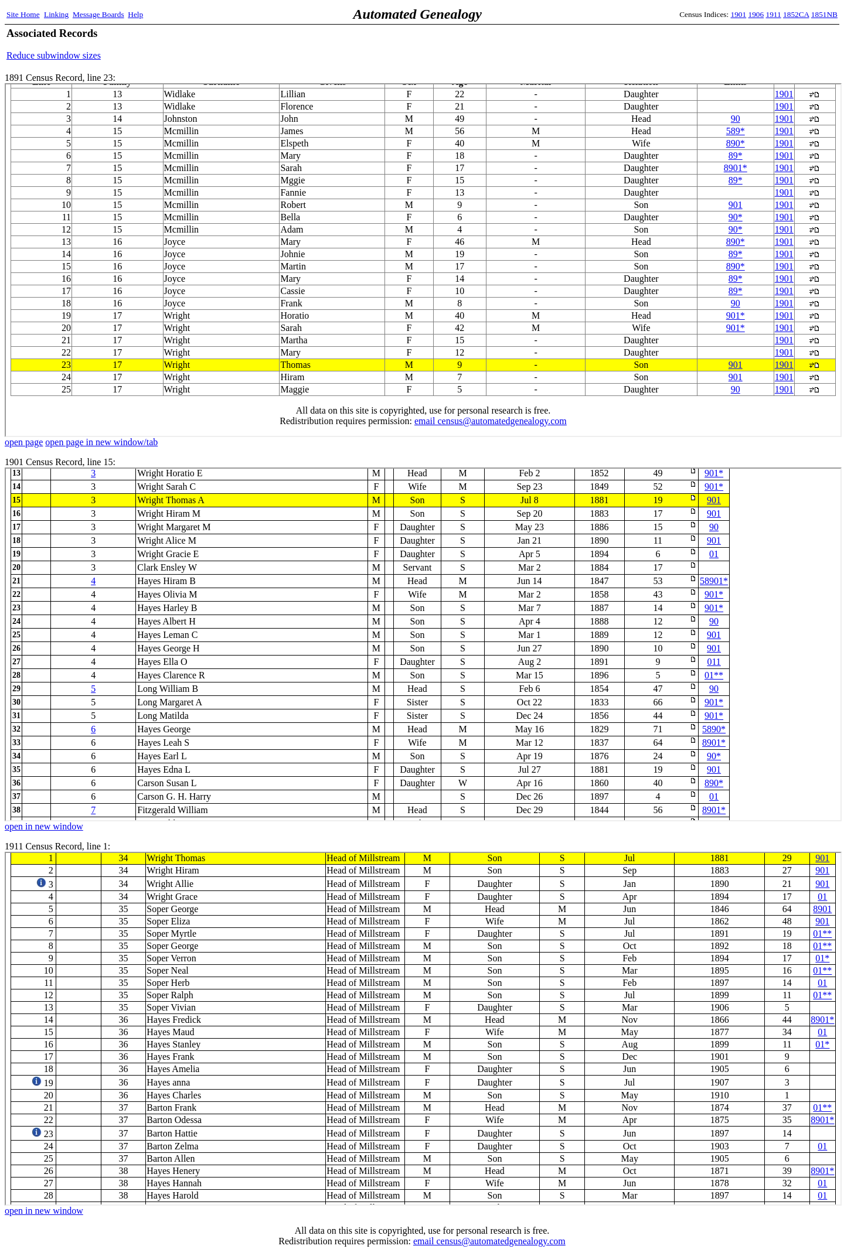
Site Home (23, 14)
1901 (739, 14)
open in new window (44, 826)
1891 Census (423, 260)
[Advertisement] (700, 44)
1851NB (824, 14)
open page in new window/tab (101, 442)
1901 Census (423, 644)
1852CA (796, 14)
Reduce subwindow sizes (53, 55)
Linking (56, 14)
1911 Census (423, 1029)
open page (24, 442)
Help (135, 14)
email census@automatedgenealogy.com (489, 1241)
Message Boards (98, 14)
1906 (756, 14)
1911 (773, 14)
